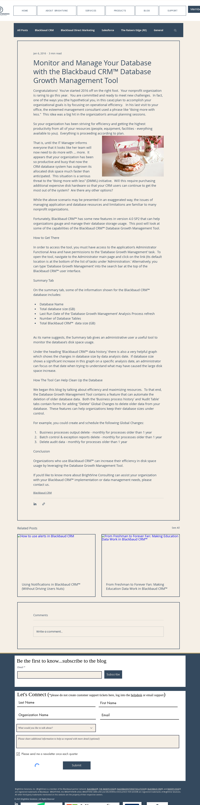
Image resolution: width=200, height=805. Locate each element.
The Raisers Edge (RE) (134, 30)
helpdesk (136, 695)
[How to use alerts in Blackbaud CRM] (56, 556)
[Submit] (77, 765)
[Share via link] (43, 504)
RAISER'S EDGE (173, 789)
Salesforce (108, 30)
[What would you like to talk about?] (56, 728)
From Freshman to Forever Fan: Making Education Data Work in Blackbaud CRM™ (136, 586)
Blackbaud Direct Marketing (78, 30)
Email (20, 667)
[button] (56, 11)
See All (176, 527)
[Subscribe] (113, 674)
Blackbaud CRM (44, 30)
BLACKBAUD (92, 789)
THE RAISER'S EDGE (107, 789)
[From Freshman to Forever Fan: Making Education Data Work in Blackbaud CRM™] (140, 556)
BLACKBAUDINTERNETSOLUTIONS (131, 789)
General (158, 30)
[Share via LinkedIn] (35, 504)
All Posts (22, 30)
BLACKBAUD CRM (154, 789)
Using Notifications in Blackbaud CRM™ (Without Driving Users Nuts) (51, 586)
